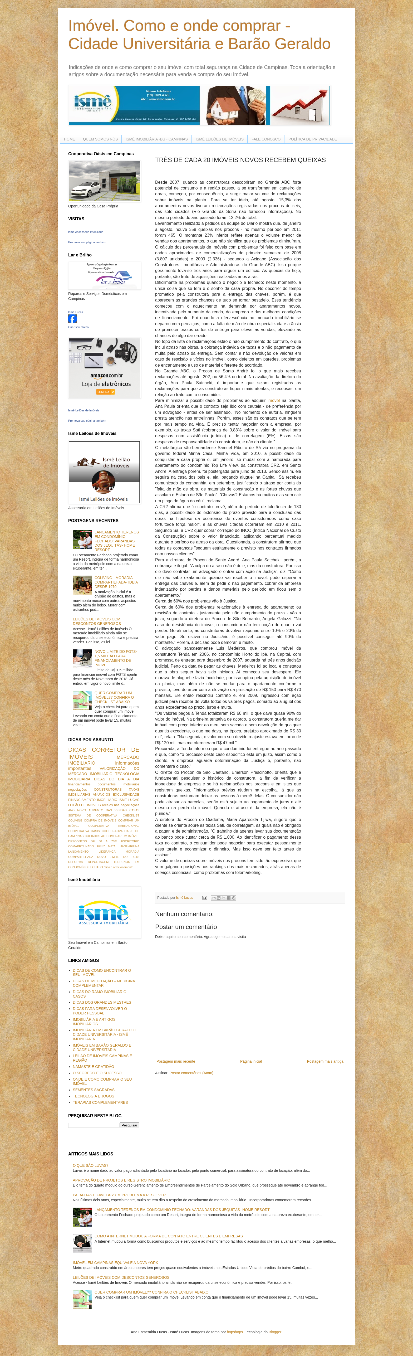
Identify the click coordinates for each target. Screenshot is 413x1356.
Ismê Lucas (75, 312)
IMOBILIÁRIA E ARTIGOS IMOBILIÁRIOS (94, 1021)
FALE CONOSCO (266, 139)
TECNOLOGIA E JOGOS (93, 1096)
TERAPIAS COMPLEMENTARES (100, 1102)
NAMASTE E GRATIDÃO (93, 1067)
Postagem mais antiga (325, 1061)
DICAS (77, 749)
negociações (77, 789)
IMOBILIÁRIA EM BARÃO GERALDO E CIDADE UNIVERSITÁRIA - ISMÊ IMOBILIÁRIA (105, 1034)
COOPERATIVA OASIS (84, 831)
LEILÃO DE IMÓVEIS (84, 805)
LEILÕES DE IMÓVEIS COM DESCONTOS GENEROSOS (97, 621)
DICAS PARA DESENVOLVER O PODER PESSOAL (100, 1011)
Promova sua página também (87, 242)
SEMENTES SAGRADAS (94, 1090)
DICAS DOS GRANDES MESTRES (102, 1002)
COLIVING (75, 820)
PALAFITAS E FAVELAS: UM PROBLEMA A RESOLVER (119, 1195)
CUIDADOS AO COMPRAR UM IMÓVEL (112, 836)
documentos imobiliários (118, 784)
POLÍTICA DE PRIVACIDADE (312, 139)
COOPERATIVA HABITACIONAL (113, 825)
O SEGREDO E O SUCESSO (97, 1073)
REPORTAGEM (98, 861)
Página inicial (251, 1061)
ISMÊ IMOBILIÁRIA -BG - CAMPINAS (157, 139)
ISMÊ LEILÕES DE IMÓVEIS (220, 139)
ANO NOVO (77, 810)
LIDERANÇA (107, 851)
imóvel (274, 400)
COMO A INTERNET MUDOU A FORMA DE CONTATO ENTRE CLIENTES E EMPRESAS (169, 1236)
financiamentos (79, 784)
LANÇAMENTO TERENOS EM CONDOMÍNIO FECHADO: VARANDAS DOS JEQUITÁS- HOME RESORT (117, 541)
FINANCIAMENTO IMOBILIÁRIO (92, 800)
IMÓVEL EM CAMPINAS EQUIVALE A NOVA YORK (115, 1263)
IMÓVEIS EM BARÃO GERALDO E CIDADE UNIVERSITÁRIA (102, 1047)
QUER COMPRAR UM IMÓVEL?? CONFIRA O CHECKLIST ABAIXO (114, 697)
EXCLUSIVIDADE (126, 794)
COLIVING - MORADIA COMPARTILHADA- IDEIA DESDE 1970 (116, 582)
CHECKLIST (131, 815)
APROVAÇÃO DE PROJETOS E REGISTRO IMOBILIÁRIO (121, 1180)
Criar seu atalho (78, 327)
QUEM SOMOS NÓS (100, 139)
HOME (69, 139)
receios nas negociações (120, 805)
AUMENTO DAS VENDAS (107, 810)
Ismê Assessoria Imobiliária (85, 232)
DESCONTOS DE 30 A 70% (92, 841)
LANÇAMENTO (78, 851)
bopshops (235, 1332)
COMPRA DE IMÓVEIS (100, 820)
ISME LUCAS (129, 800)
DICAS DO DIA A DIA (116, 779)
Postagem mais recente (175, 1061)
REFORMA (75, 861)
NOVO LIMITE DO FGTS (118, 856)
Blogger (275, 1332)
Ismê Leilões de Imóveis (83, 410)
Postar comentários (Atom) (191, 1073)
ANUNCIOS (101, 794)
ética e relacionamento (119, 867)
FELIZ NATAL (107, 846)
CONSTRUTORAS (107, 789)
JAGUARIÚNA (129, 846)
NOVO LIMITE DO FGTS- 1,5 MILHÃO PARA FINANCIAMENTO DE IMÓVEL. (116, 658)
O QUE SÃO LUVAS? (91, 1165)
